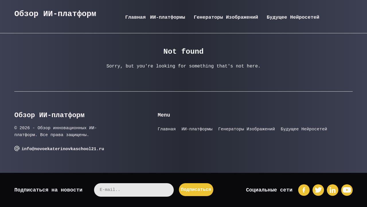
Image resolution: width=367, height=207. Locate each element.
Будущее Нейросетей (293, 17)
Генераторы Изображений (226, 17)
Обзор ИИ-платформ (55, 14)
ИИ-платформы (167, 17)
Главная (135, 17)
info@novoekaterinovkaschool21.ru (63, 149)
